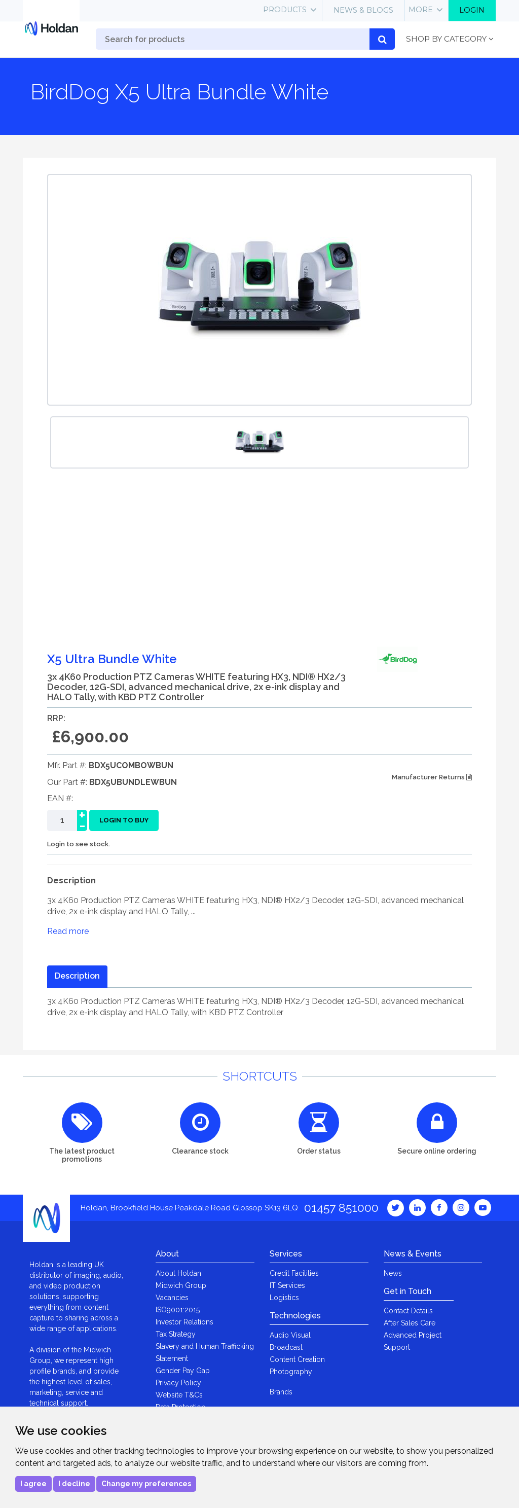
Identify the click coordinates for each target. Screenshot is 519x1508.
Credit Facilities (294, 1273)
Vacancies (172, 1298)
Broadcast (286, 1347)
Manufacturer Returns (432, 777)
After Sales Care (409, 1323)
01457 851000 (341, 1207)
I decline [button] (74, 1484)
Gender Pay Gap (183, 1371)
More (421, 9)
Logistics (284, 1298)
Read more (68, 931)
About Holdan (178, 1273)
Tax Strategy (176, 1334)
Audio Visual (290, 1335)
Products (285, 9)
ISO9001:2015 (178, 1310)
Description (77, 976)
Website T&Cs (179, 1395)
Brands (281, 1392)
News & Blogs (363, 10)
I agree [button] (33, 1484)
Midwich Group (181, 1285)
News (393, 1273)
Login (472, 10)
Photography (291, 1372)
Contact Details (408, 1311)
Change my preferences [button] (146, 1484)
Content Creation (297, 1359)
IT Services (287, 1285)
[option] (259, 442)
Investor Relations (184, 1322)
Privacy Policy (178, 1383)
